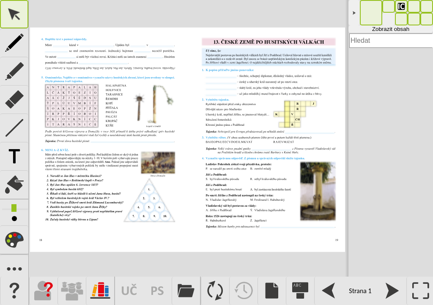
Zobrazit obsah (390, 29)
